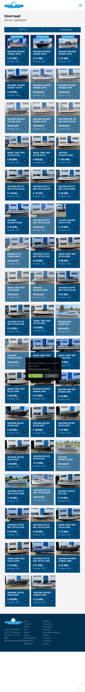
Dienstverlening (30, 638)
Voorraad (27, 624)
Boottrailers (47, 627)
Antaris (26, 627)
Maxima (27, 632)
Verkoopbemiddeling (51, 632)
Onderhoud (28, 641)
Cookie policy (32, 369)
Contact (46, 643)
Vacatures (47, 641)
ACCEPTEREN (35, 376)
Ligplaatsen (28, 643)
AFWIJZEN (51, 376)
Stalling (46, 621)
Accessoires (47, 624)
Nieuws (27, 635)
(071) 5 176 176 (13, 635)
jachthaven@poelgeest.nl (14, 640)
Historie (46, 635)
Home (26, 621)
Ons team (47, 638)
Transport (47, 629)
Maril (26, 629)
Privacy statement (43, 369)
